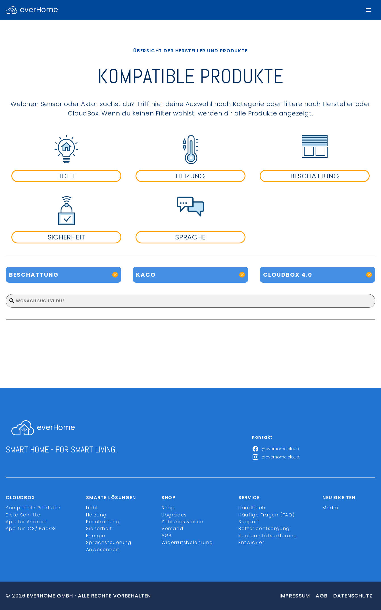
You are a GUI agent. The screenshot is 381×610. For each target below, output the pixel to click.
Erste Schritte (23, 515)
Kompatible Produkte (33, 507)
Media (330, 507)
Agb (322, 595)
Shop (168, 507)
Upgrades (174, 515)
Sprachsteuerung (109, 542)
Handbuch (252, 507)
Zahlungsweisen (182, 521)
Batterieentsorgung (264, 528)
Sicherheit (99, 528)
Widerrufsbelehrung (187, 542)
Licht (92, 507)
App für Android (26, 521)
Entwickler (251, 542)
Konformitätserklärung (267, 535)
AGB (166, 535)
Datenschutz (352, 595)
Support (248, 521)
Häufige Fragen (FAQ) (266, 515)
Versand (172, 528)
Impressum (295, 595)
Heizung (96, 515)
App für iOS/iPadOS (31, 528)
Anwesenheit (103, 549)
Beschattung (103, 521)
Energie (95, 535)
